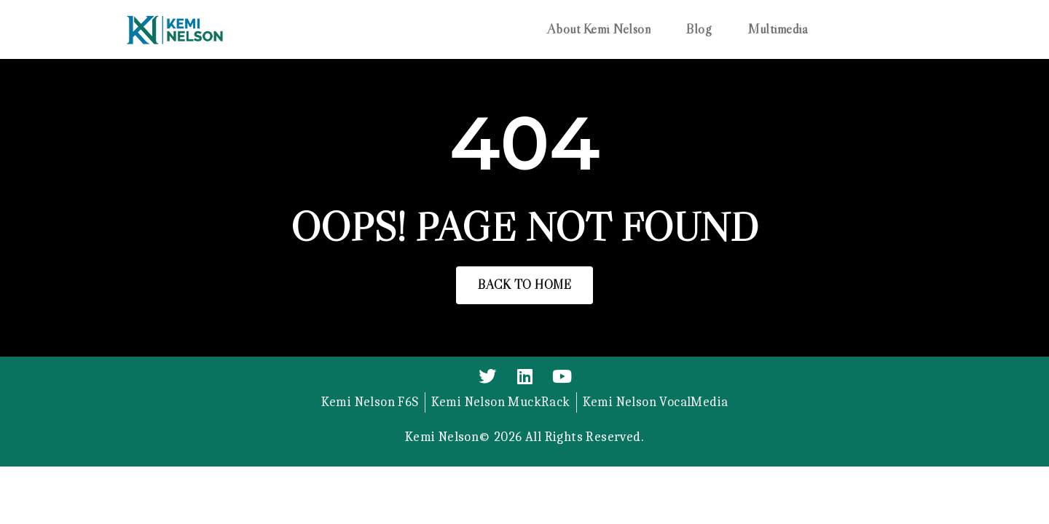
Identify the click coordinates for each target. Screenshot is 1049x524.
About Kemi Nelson (599, 29)
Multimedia (777, 29)
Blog (699, 29)
